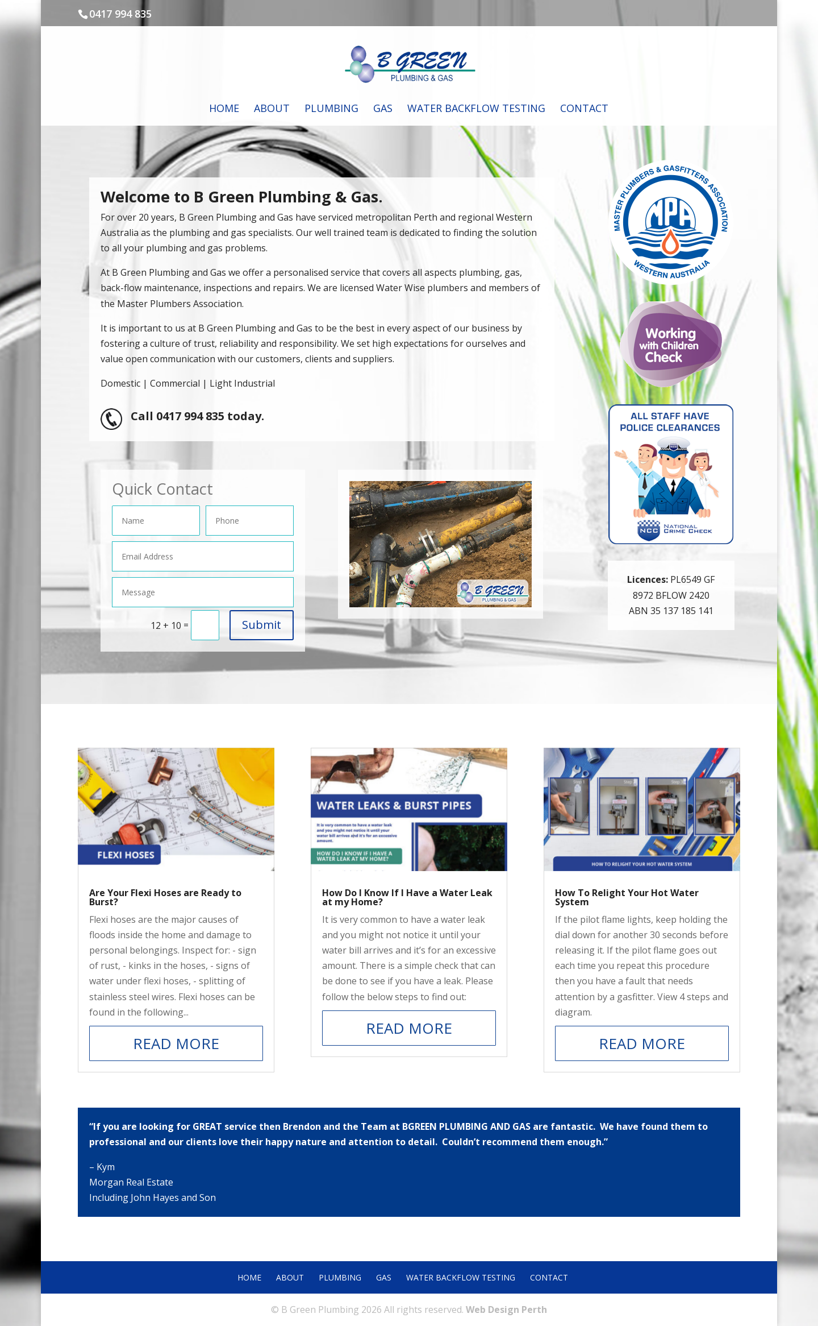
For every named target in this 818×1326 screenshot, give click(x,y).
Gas (383, 109)
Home (224, 109)
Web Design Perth (506, 1309)
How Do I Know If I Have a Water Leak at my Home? (407, 897)
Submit (261, 624)
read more (176, 1043)
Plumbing (331, 109)
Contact (584, 109)
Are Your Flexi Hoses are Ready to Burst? (165, 897)
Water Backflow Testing (476, 109)
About (272, 109)
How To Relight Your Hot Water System (627, 897)
